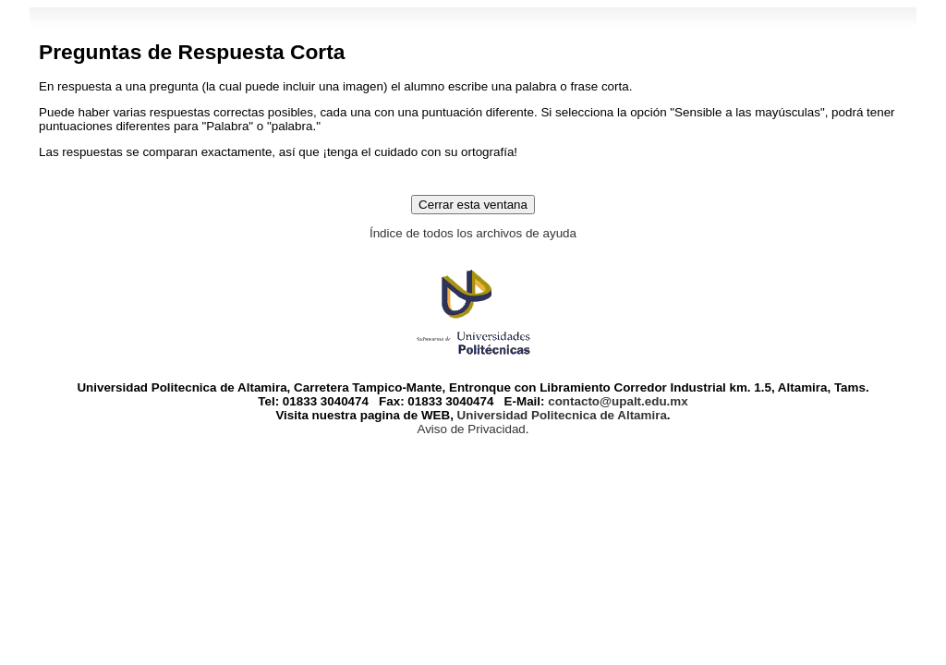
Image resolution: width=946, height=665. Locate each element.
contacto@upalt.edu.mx (617, 401)
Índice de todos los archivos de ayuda (473, 233)
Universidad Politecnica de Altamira (560, 415)
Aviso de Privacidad (471, 429)
